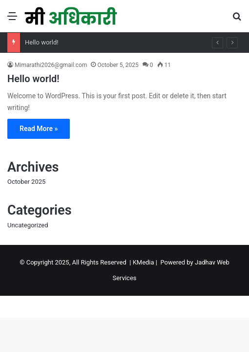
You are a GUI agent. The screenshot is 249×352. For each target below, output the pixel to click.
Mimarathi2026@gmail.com (51, 65)
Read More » (39, 128)
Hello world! (42, 42)
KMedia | (147, 262)
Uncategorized (27, 225)
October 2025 (26, 181)
